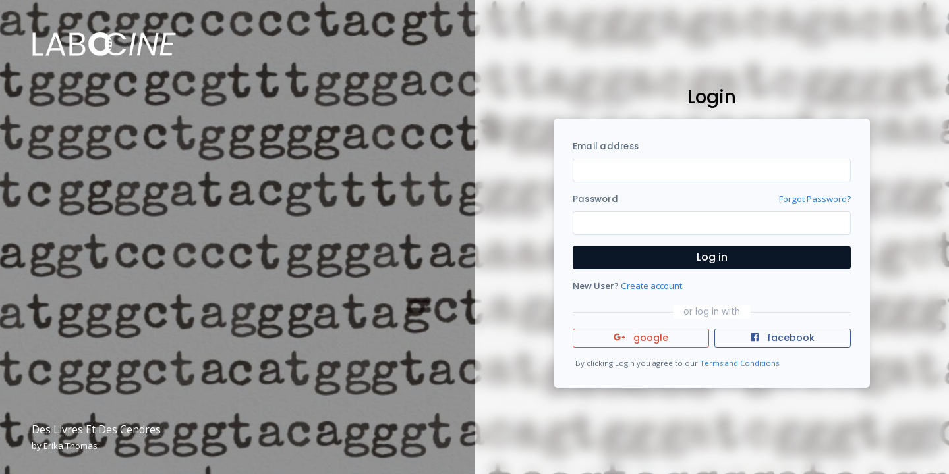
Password (595, 199)
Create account (651, 286)
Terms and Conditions (739, 363)
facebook (782, 337)
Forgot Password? (815, 199)
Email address (606, 146)
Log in (712, 257)
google (641, 337)
